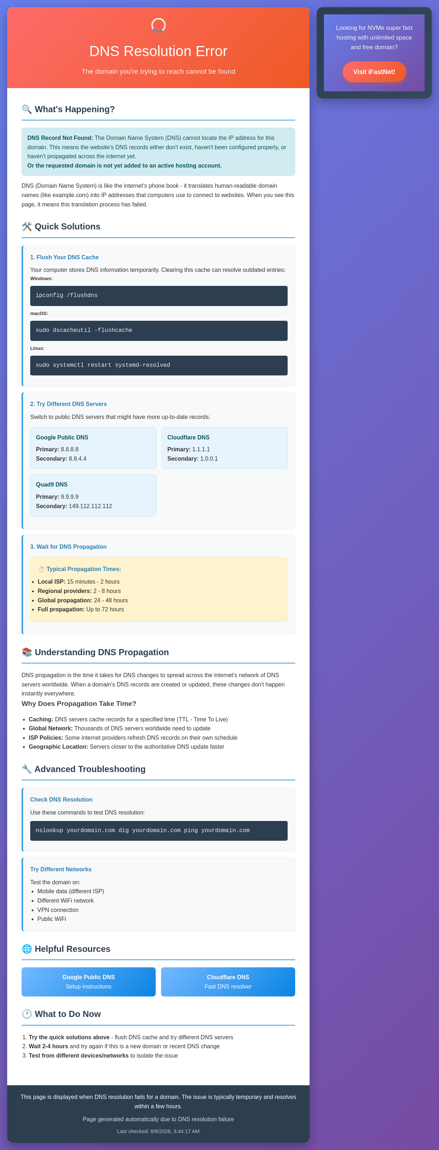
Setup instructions (89, 982)
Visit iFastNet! (374, 72)
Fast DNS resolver (228, 982)
